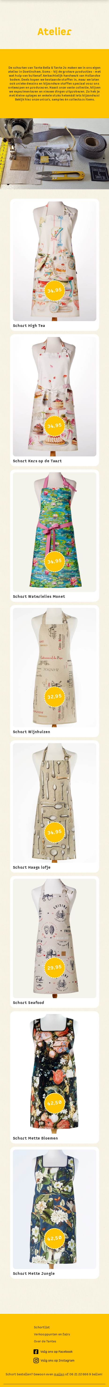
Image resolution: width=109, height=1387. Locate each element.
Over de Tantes (45, 1342)
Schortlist (42, 1328)
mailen (59, 1374)
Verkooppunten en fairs (52, 1335)
